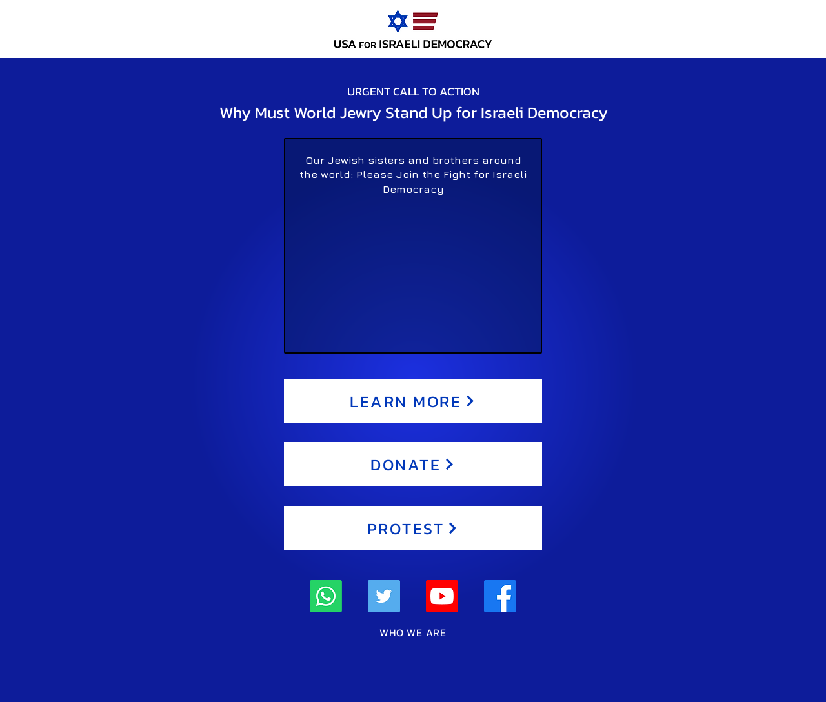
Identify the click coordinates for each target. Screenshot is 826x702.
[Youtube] (442, 596)
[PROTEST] (413, 528)
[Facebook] (500, 596)
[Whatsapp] (326, 596)
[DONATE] (413, 464)
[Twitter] (384, 596)
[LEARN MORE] (413, 401)
